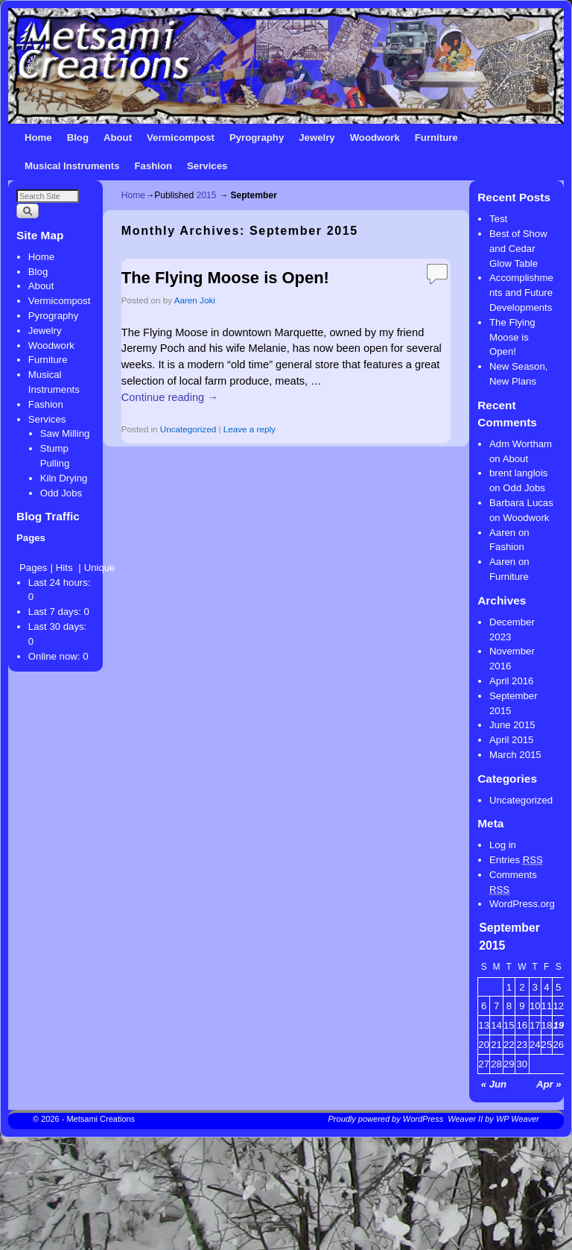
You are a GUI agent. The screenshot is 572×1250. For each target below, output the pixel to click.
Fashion (154, 165)
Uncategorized (188, 429)
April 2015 (511, 739)
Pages (33, 567)
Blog (78, 137)
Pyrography (256, 137)
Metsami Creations (100, 1118)
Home (38, 137)
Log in (502, 844)
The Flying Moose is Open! (225, 277)
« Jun (493, 1084)
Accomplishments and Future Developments (521, 292)
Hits (65, 567)
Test (498, 218)
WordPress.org (522, 903)
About (118, 137)
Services (207, 165)
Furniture (436, 137)
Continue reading (169, 397)
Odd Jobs (61, 493)
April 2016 (511, 680)
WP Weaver (517, 1118)
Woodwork (375, 137)
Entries (516, 860)
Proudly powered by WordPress (386, 1118)
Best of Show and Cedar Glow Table (518, 248)
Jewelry (316, 137)
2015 (207, 195)
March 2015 (515, 754)
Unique (99, 567)
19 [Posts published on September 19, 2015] (558, 1025)
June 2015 (512, 724)
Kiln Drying (64, 478)
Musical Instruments (72, 165)
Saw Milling (65, 433)
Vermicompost (180, 137)
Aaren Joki (194, 300)
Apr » (549, 1084)
